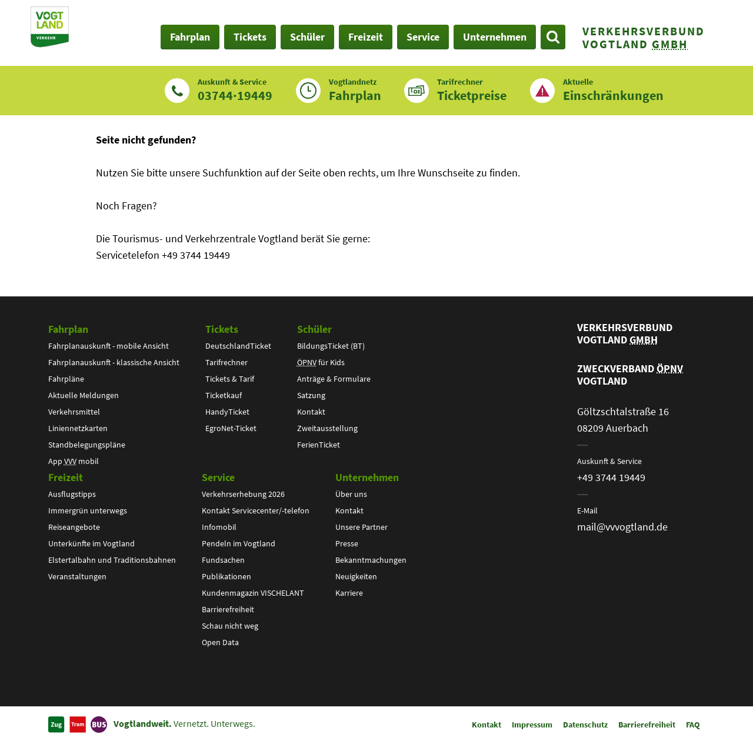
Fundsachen (223, 560)
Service (218, 477)
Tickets (221, 329)
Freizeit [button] (365, 37)
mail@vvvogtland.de (622, 526)
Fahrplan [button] (190, 37)
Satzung (311, 395)
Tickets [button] (250, 37)
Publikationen (226, 576)
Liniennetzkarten (78, 428)
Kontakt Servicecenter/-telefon (255, 510)
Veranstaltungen (77, 576)
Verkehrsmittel (74, 411)
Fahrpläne (66, 378)
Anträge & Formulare (334, 378)
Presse (346, 543)
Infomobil (219, 527)
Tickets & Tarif (229, 378)
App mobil (73, 461)
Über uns (351, 494)
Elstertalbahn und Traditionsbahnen (112, 560)
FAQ (693, 724)
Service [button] (423, 37)
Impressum (532, 724)
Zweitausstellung (327, 428)
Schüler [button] (307, 37)
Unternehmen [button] (495, 37)
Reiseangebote (74, 527)
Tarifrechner (226, 362)
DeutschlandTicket (238, 346)
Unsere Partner (361, 527)
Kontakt (311, 411)
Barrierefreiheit (228, 609)
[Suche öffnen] (553, 37)
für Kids (321, 362)
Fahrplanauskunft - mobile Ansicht (108, 346)
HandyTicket (227, 411)
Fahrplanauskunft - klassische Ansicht (113, 362)
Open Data (220, 642)
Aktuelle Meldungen (83, 395)
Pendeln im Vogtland (238, 543)
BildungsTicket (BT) (331, 346)
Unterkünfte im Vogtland (91, 543)
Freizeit (65, 477)
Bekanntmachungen (371, 560)
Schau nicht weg (230, 625)
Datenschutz (585, 724)
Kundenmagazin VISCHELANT (253, 593)
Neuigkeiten (356, 576)
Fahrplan (68, 329)
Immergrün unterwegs (87, 510)
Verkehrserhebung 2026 (243, 494)
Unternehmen (367, 477)
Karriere (349, 593)
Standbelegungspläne (86, 444)
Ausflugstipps (72, 494)
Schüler (314, 329)
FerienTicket (318, 444)
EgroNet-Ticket (230, 428)
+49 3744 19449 (611, 477)
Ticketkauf (223, 395)
